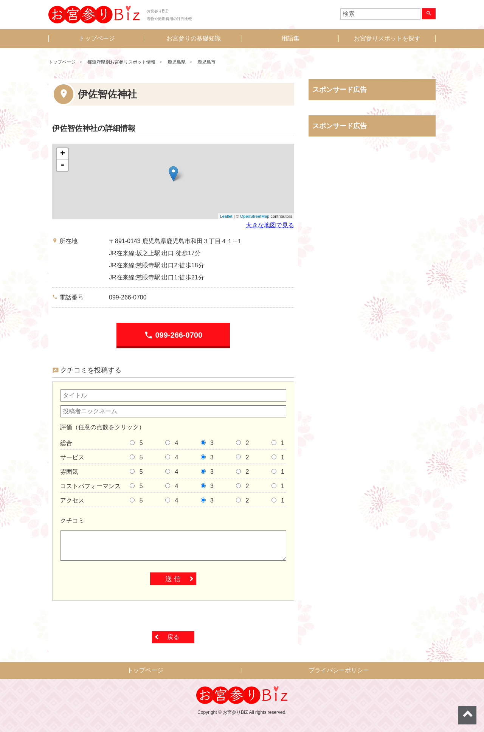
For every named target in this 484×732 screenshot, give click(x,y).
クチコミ (72, 520)
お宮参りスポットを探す (387, 38)
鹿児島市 (206, 62)
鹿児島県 (177, 62)
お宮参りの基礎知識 (193, 38)
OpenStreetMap (255, 216)
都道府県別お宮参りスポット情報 (121, 62)
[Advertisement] (372, 221)
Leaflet (226, 216)
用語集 (290, 38)
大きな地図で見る (270, 225)
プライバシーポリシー (339, 670)
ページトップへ (467, 715)
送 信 (173, 579)
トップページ (97, 38)
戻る (173, 637)
